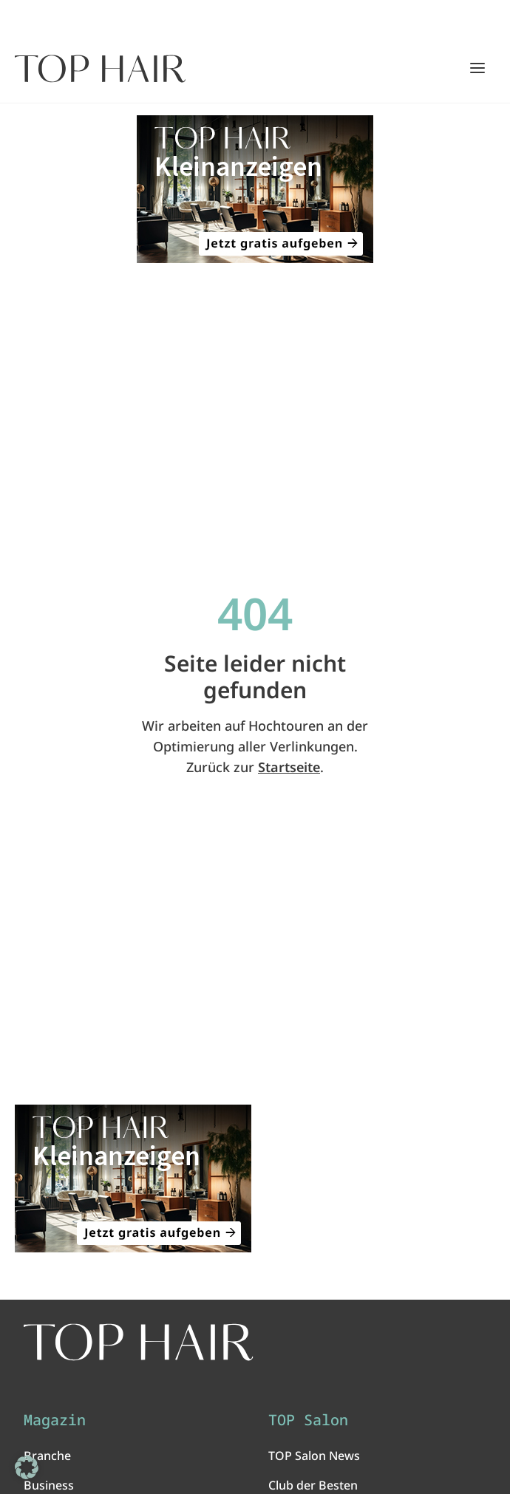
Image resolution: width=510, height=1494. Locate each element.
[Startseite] (100, 69)
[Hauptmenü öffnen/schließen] (477, 68)
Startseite (289, 767)
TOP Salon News (314, 1455)
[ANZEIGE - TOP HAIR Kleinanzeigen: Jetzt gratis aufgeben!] (255, 189)
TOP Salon (308, 1420)
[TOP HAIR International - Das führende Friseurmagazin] (139, 1342)
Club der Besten (313, 1485)
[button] (26, 1467)
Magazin (55, 1420)
